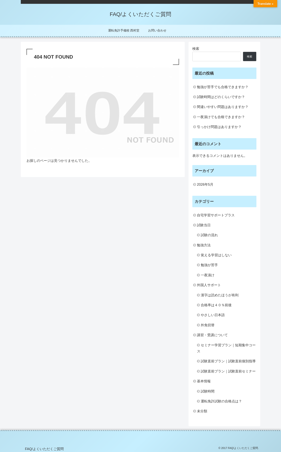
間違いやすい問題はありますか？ (222, 107)
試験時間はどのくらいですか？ (221, 97)
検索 (195, 49)
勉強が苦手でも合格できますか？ (222, 87)
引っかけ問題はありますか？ (219, 127)
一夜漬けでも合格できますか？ (221, 117)
